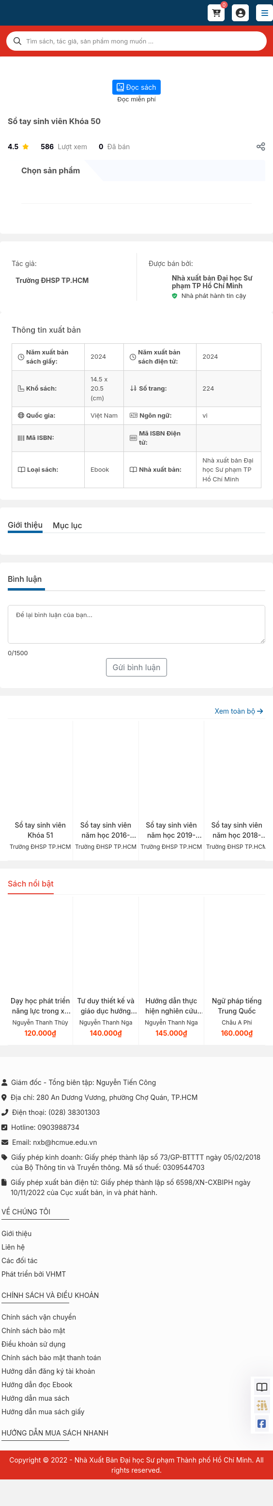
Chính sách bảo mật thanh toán (51, 1357)
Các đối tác (19, 1260)
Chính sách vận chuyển (38, 1317)
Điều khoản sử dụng (33, 1344)
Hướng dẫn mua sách (35, 1398)
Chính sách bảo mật (33, 1330)
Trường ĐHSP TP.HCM (52, 280)
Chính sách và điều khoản (50, 1295)
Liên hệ (13, 1247)
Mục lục (67, 525)
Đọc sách (136, 87)
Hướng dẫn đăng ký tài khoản (48, 1371)
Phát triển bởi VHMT (33, 1274)
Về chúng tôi (25, 1212)
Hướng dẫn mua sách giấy (43, 1411)
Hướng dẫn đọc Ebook (37, 1384)
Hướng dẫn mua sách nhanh (54, 1433)
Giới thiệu (25, 525)
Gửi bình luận (136, 667)
